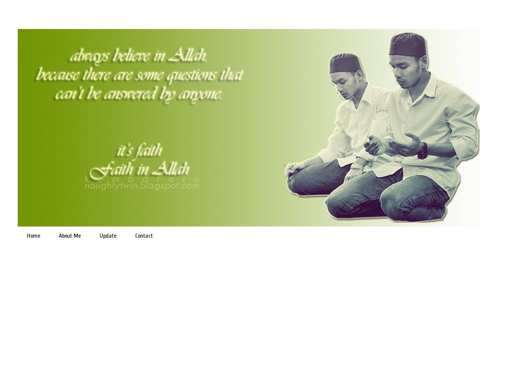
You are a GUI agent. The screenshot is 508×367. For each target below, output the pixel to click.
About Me (70, 235)
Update (108, 235)
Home (33, 235)
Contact (144, 235)
